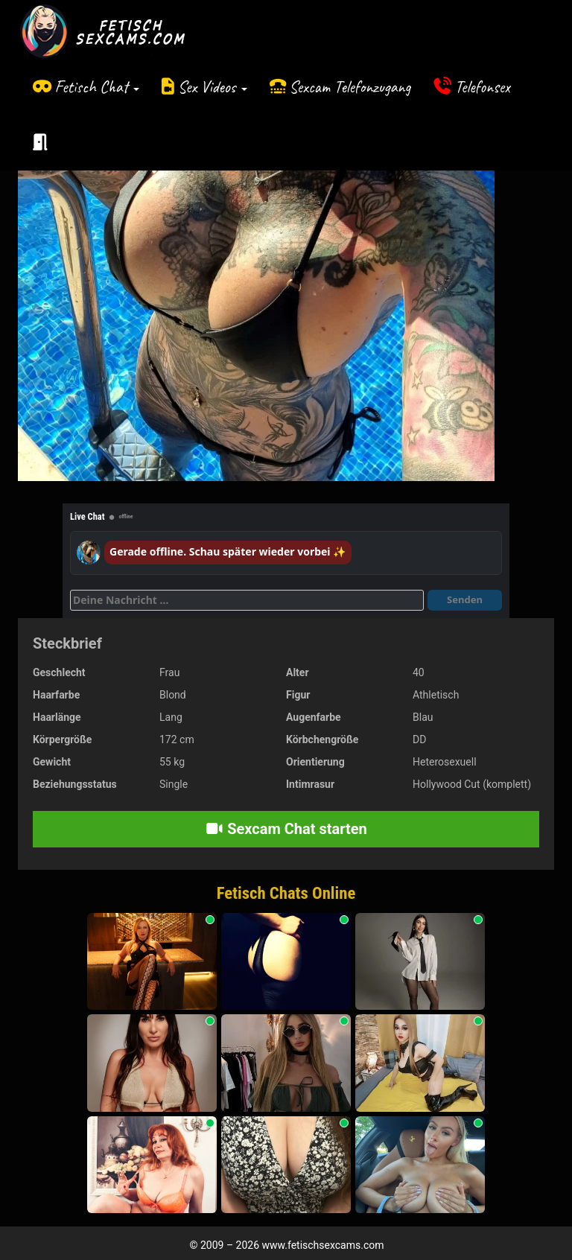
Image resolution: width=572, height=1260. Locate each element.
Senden (465, 599)
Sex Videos (212, 87)
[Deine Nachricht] (247, 600)
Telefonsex (482, 87)
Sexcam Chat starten (286, 829)
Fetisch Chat (96, 87)
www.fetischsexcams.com (323, 1245)
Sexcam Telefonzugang (349, 87)
